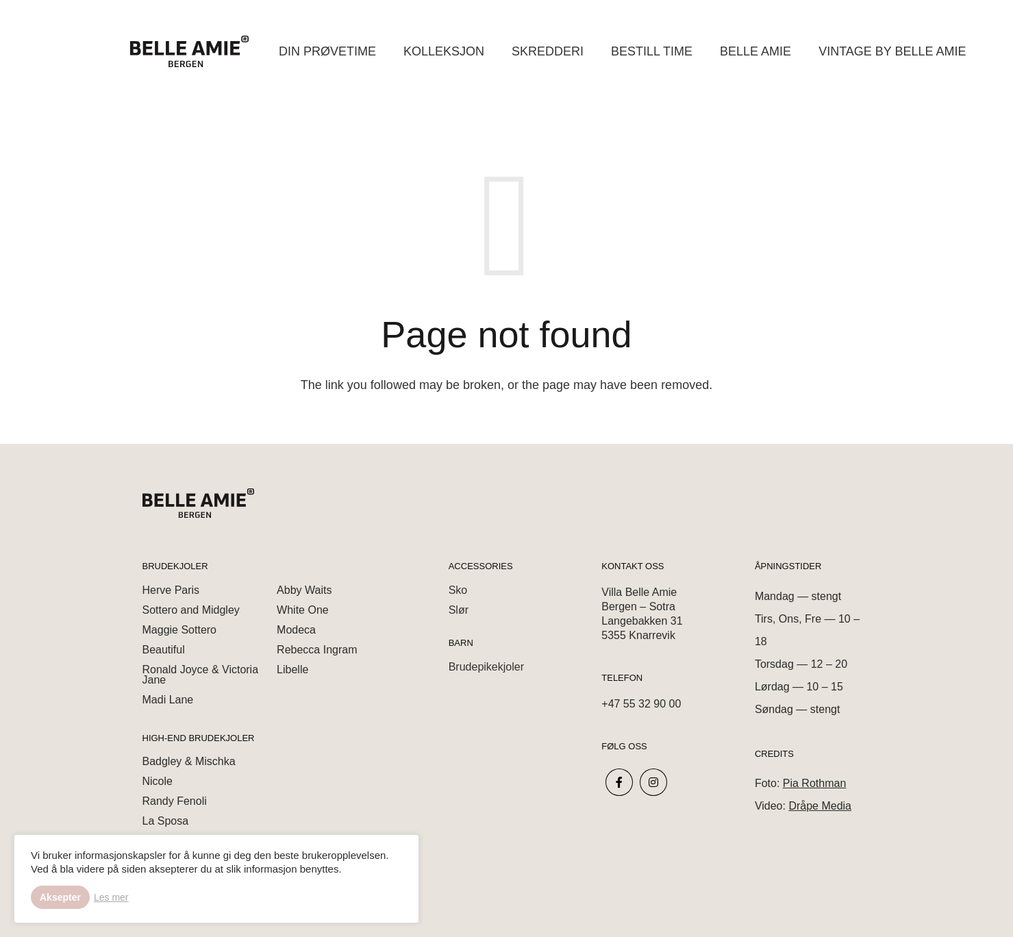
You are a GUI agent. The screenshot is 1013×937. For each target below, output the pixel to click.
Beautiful (163, 649)
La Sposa (165, 821)
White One (303, 610)
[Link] (189, 51)
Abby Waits (304, 590)
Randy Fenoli (174, 801)
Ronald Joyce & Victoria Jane (200, 675)
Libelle (292, 669)
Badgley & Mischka (189, 761)
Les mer (111, 897)
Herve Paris (171, 590)
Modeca (296, 630)
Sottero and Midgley (191, 610)
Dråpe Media (819, 806)
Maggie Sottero (179, 630)
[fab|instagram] (653, 782)
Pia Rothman (815, 783)
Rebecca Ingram (317, 649)
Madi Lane (168, 699)
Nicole (157, 781)
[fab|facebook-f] (618, 782)
